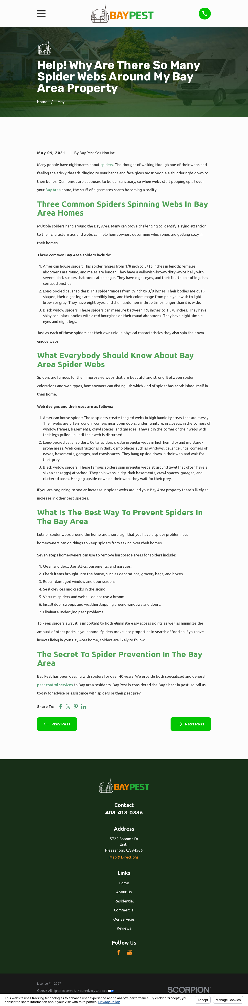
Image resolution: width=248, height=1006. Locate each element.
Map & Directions (124, 857)
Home (124, 883)
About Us (124, 892)
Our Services (124, 919)
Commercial (124, 910)
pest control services (55, 685)
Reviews (124, 928)
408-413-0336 (124, 813)
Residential (124, 901)
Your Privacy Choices (96, 991)
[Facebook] (118, 952)
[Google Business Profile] (129, 952)
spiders (106, 164)
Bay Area (53, 190)
